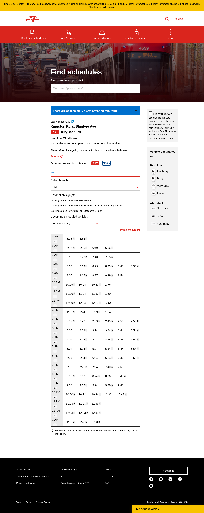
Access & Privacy (43, 502)
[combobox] (95, 88)
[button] (170, 34)
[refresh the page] (57, 156)
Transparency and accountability (32, 476)
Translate (178, 19)
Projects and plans (25, 483)
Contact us (168, 471)
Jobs (63, 476)
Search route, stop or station (68, 80)
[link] (95, 110)
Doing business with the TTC (75, 483)
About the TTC (23, 469)
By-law (28, 502)
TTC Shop (110, 476)
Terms (18, 502)
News (108, 469)
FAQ (107, 483)
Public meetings (69, 469)
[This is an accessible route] (72, 121)
